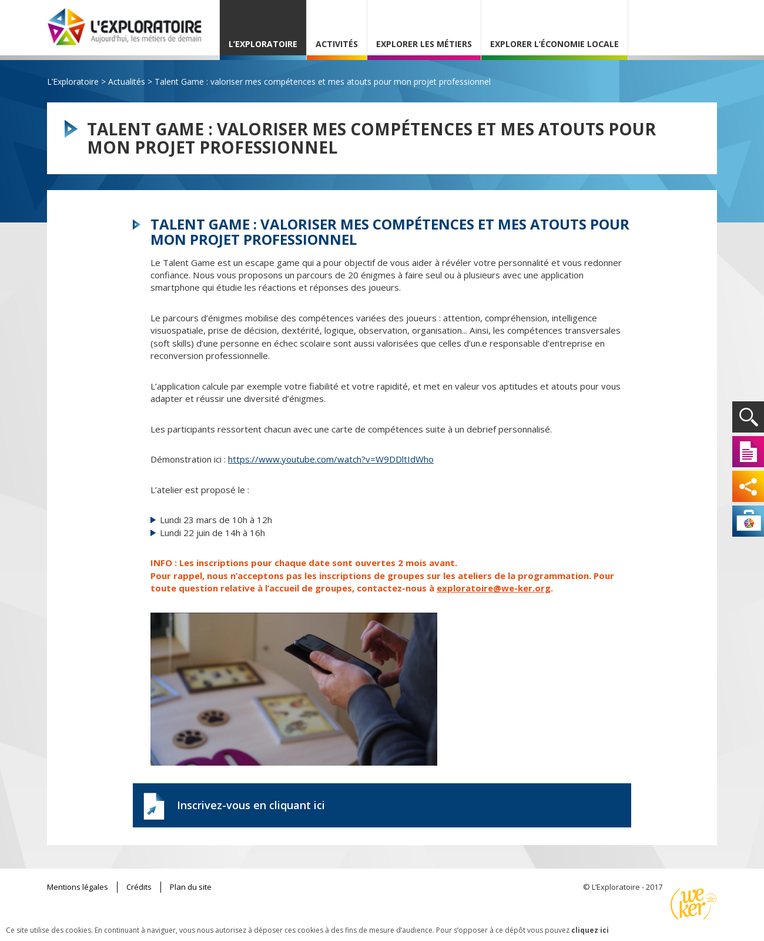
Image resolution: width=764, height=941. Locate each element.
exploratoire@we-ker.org (494, 588)
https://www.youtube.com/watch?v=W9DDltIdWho (331, 459)
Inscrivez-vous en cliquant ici (251, 805)
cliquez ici (590, 930)
